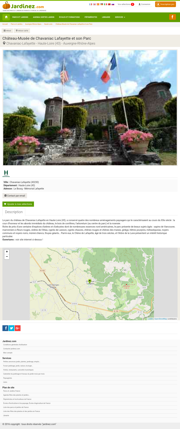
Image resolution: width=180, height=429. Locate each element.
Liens (5, 382)
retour (7, 31)
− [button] (7, 256)
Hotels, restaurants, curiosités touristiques (18, 370)
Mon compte (7, 353)
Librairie (106, 17)
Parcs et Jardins (20, 17)
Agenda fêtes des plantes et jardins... (16, 395)
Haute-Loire (48, 24)
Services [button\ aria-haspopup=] (120, 17)
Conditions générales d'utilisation (15, 345)
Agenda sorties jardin (43, 17)
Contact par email (14, 195)
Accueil (5, 24)
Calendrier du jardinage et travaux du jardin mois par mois (23, 374)
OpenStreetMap (160, 319)
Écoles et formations (69, 17)
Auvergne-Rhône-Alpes (33, 24)
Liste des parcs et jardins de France (16, 407)
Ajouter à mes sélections (18, 204)
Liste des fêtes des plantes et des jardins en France (21, 411)
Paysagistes (7, 378)
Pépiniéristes (91, 17)
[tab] (13, 212)
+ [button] (7, 252)
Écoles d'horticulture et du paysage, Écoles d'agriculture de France (26, 403)
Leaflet (150, 319)
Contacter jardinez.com (11, 349)
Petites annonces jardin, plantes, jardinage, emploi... (21, 362)
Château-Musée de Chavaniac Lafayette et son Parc (73, 24)
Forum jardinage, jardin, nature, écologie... (18, 366)
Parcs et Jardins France (11, 391)
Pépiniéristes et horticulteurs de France (17, 399)
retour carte (22, 31)
